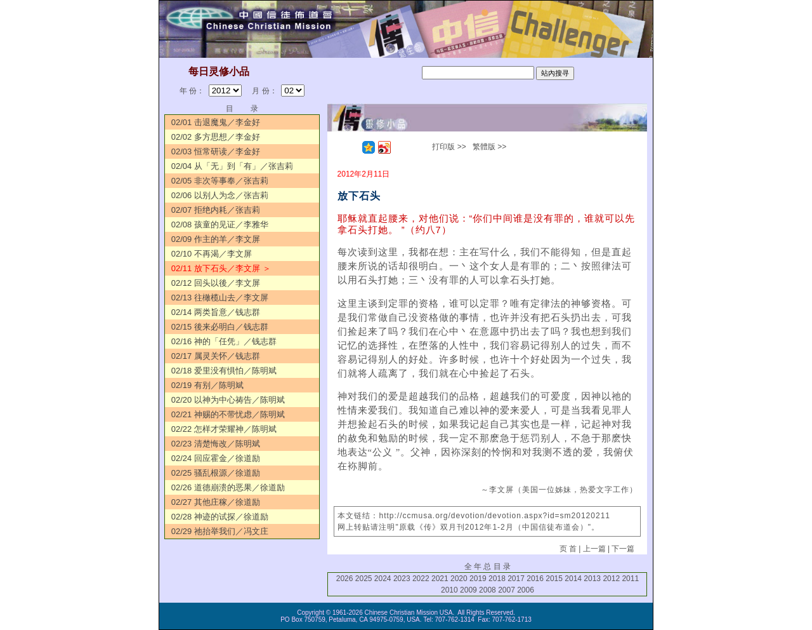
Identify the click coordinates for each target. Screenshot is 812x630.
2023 (401, 578)
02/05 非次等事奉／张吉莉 (219, 180)
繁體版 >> (489, 146)
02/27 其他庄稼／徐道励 (215, 502)
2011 (630, 578)
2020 (459, 578)
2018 (497, 578)
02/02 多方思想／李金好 (215, 137)
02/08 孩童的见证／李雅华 (219, 224)
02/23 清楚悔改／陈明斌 (215, 443)
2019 (478, 578)
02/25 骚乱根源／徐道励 (215, 473)
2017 (516, 578)
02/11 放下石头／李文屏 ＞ (221, 268)
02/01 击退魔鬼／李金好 (215, 122)
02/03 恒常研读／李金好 (215, 151)
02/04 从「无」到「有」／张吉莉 (232, 166)
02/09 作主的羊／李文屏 (215, 239)
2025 (363, 578)
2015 (554, 578)
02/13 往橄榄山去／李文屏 (219, 297)
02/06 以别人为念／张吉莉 (219, 195)
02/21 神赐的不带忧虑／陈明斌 (228, 414)
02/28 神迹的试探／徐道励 (219, 516)
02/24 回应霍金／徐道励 (215, 458)
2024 (382, 578)
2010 (449, 590)
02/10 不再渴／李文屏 (211, 253)
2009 (468, 590)
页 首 (568, 548)
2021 (440, 578)
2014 (573, 578)
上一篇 (594, 548)
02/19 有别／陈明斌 (207, 385)
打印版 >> (449, 146)
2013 (592, 578)
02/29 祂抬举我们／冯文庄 (219, 531)
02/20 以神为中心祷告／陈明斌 (228, 400)
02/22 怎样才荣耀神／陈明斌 (224, 429)
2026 (344, 578)
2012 (611, 578)
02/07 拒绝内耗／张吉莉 (215, 210)
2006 (525, 590)
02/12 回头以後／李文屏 (215, 283)
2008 (487, 590)
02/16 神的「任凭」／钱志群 (224, 341)
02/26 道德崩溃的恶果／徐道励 (228, 487)
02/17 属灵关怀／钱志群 (215, 356)
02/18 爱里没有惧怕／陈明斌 (224, 370)
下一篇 (623, 548)
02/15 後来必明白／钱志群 (219, 327)
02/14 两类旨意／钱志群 (215, 312)
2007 (506, 590)
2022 (420, 578)
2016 (535, 578)
